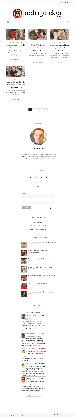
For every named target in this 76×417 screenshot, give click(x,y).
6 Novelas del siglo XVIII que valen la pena (40, 259)
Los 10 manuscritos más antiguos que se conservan (42, 243)
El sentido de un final (31, 363)
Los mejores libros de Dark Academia (16, 46)
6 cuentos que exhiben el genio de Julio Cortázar (59, 48)
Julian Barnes (28, 364)
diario (16, 79)
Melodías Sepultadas (36, 226)
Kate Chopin (28, 318)
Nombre (24, 193)
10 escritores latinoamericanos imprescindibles (38, 251)
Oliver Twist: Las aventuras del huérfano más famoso (37, 48)
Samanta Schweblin (29, 379)
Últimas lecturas (33, 312)
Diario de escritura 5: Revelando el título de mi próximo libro (16, 85)
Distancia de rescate (30, 378)
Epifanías (37, 222)
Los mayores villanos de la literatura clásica (40, 292)
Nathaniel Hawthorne (30, 335)
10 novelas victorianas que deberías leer (42, 275)
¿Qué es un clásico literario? (37, 284)
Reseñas (37, 42)
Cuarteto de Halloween (36, 229)
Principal (9, 2)
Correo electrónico (27, 200)
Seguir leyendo (15, 59)
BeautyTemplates (61, 414)
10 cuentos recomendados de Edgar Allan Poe (40, 268)
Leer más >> (38, 163)
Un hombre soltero (30, 348)
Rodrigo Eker (22, 415)
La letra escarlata (29, 333)
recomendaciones (16, 42)
